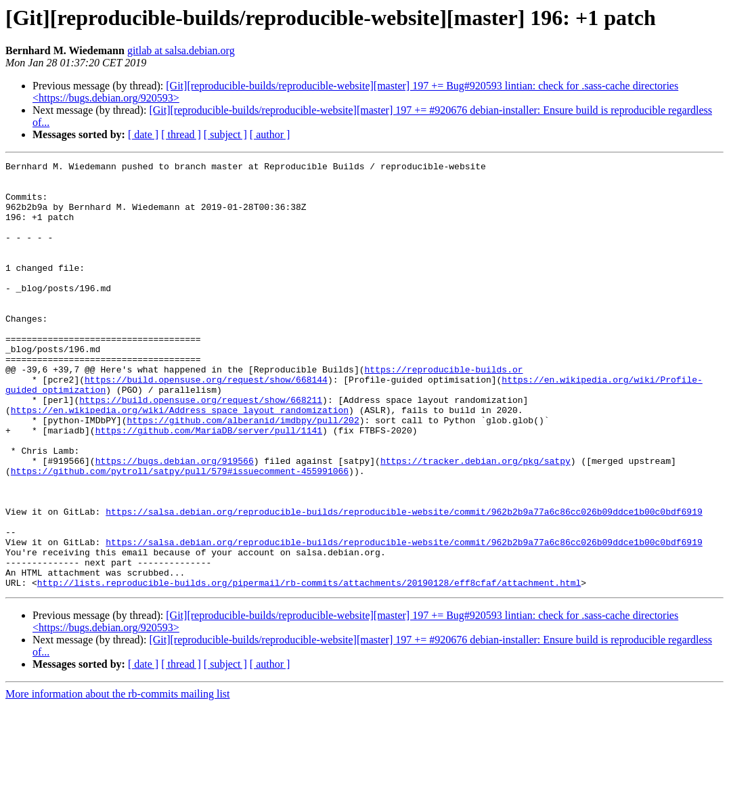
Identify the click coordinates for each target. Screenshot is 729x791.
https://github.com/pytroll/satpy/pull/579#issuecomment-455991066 (180, 534)
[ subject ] (225, 134)
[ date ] (143, 134)
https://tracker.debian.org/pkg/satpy (475, 521)
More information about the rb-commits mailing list (117, 779)
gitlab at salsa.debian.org (181, 50)
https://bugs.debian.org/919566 (174, 521)
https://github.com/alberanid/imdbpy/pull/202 (243, 473)
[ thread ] (181, 134)
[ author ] (270, 134)
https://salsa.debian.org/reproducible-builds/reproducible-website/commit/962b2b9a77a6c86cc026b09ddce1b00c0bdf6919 (404, 582)
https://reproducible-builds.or (443, 412)
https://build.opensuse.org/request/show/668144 (206, 424)
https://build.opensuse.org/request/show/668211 (200, 448)
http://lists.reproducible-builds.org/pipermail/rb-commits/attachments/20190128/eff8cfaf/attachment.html (309, 668)
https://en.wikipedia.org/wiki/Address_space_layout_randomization (180, 460)
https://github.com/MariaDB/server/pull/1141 (208, 485)
